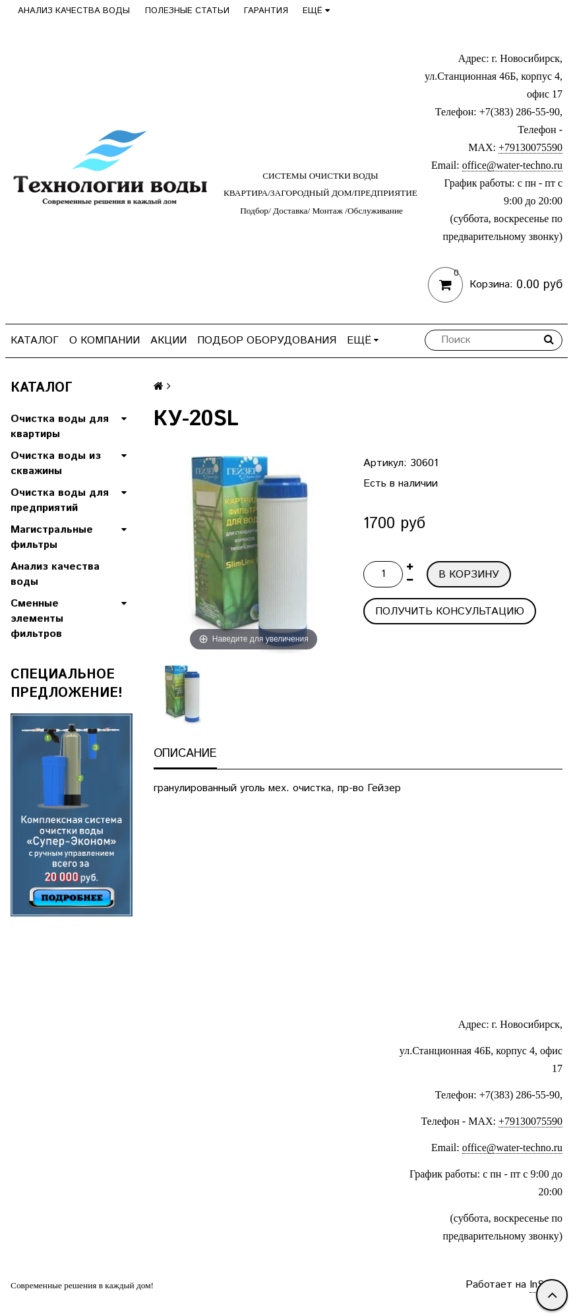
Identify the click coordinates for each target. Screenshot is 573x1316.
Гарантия (266, 11)
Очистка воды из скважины (56, 463)
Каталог (35, 340)
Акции (168, 340)
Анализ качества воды (74, 11)
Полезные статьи (187, 11)
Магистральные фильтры (52, 537)
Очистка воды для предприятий (60, 500)
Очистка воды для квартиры (60, 426)
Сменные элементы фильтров (37, 619)
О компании (104, 340)
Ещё (316, 11)
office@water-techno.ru (512, 165)
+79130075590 (530, 147)
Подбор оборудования (266, 340)
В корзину (468, 574)
